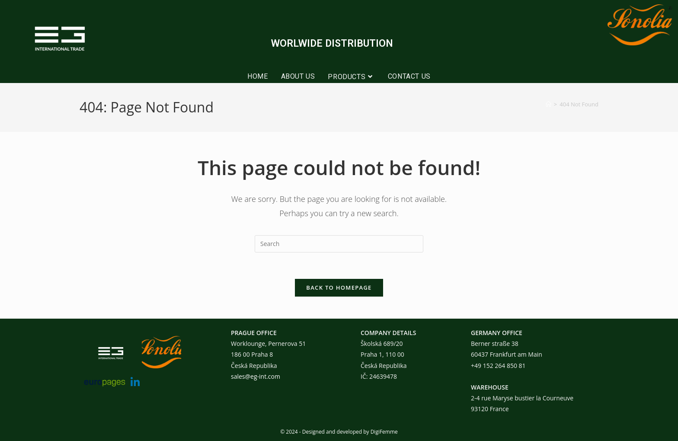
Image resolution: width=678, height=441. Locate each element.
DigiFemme (384, 431)
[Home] (548, 104)
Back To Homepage (338, 287)
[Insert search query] (339, 243)
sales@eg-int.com (255, 376)
